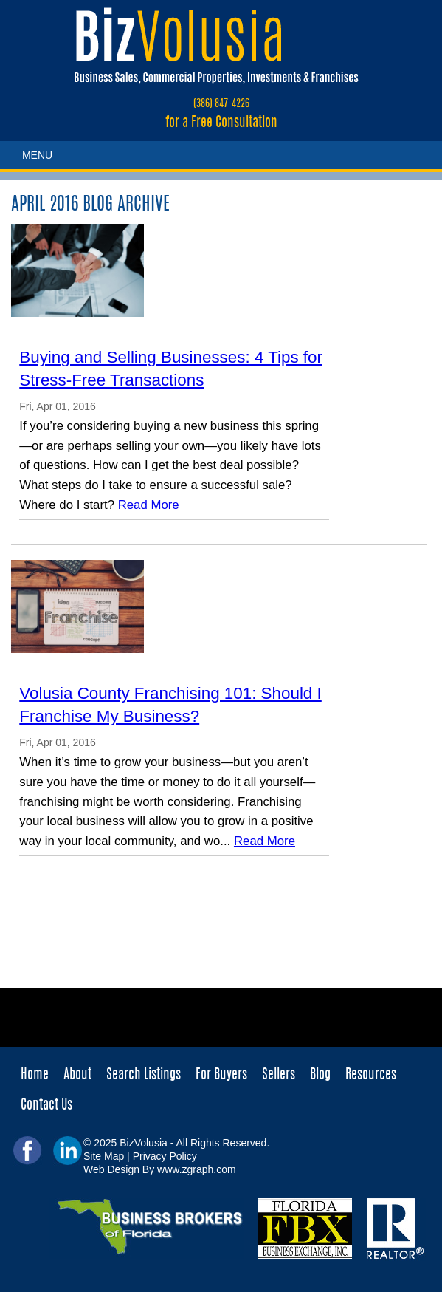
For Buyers (221, 1075)
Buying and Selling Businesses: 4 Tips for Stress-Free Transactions (170, 368)
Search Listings (143, 1075)
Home (35, 1075)
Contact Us (46, 1105)
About (77, 1075)
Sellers (278, 1075)
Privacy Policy (165, 1156)
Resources (370, 1075)
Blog (320, 1075)
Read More (148, 505)
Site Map (103, 1156)
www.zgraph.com (196, 1169)
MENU (37, 155)
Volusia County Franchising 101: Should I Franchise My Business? (170, 704)
